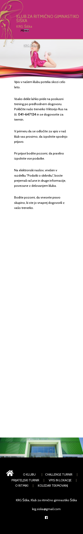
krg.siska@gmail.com (46, 509)
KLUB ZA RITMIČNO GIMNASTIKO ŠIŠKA (47, 18)
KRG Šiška (24, 26)
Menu (25, 31)
